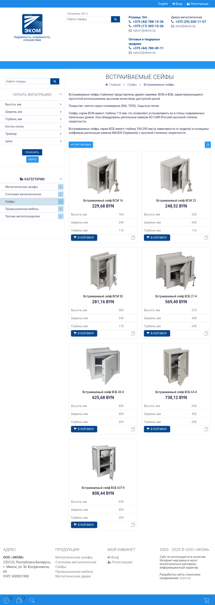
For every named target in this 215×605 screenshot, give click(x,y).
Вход (177, 3)
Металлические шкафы (34, 187)
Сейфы (34, 201)
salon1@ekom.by (144, 30)
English (163, 3)
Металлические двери (73, 576)
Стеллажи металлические (34, 194)
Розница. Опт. (138, 17)
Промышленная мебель (34, 209)
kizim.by (185, 578)
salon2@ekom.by (144, 52)
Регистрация (197, 3)
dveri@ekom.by (185, 26)
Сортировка (80, 144)
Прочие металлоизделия (34, 216)
